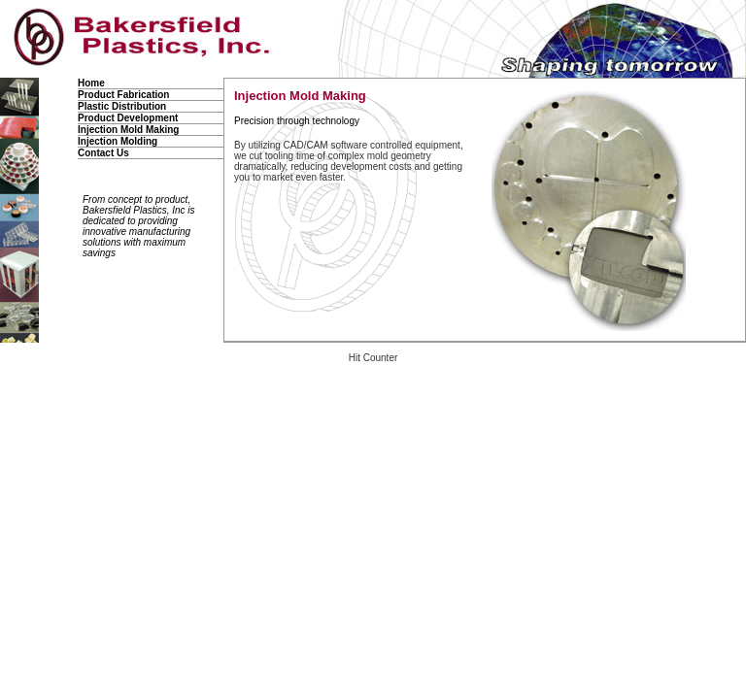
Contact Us (103, 153)
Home (91, 83)
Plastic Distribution (122, 106)
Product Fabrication (123, 94)
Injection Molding (117, 141)
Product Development (128, 118)
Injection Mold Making (128, 129)
